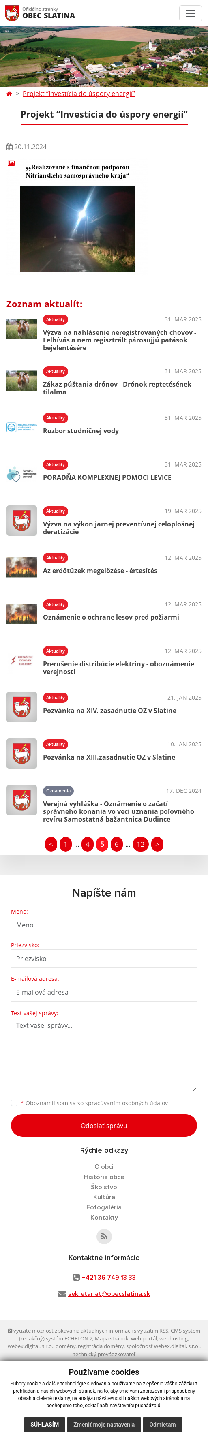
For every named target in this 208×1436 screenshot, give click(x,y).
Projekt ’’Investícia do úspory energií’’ (79, 93)
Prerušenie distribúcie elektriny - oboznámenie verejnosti (118, 667)
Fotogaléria (104, 1207)
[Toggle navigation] (190, 13)
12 (141, 844)
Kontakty (104, 1217)
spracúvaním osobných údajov (126, 1103)
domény (65, 1346)
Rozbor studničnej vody (81, 430)
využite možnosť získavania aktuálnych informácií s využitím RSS (88, 1330)
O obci (104, 1167)
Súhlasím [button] (44, 1424)
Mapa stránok (112, 1338)
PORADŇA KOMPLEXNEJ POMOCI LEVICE (107, 477)
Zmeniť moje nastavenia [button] (104, 1424)
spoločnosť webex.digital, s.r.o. (162, 1346)
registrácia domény (101, 1346)
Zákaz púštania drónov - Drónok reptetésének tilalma (117, 388)
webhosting (173, 1338)
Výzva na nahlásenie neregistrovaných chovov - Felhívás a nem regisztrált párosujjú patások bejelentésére (119, 340)
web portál (144, 1338)
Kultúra (104, 1197)
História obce (104, 1177)
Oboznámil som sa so (94, 1103)
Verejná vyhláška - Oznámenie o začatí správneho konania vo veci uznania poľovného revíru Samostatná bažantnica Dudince (118, 811)
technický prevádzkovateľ (104, 1354)
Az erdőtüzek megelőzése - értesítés (100, 570)
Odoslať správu (104, 1125)
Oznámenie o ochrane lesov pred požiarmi (111, 617)
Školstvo (104, 1187)
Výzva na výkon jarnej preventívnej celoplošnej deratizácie (119, 528)
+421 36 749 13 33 (109, 1277)
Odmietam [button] (162, 1424)
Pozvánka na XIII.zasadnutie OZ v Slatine (109, 757)
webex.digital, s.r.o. (30, 1346)
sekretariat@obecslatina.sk (109, 1293)
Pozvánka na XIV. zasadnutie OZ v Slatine (109, 710)
